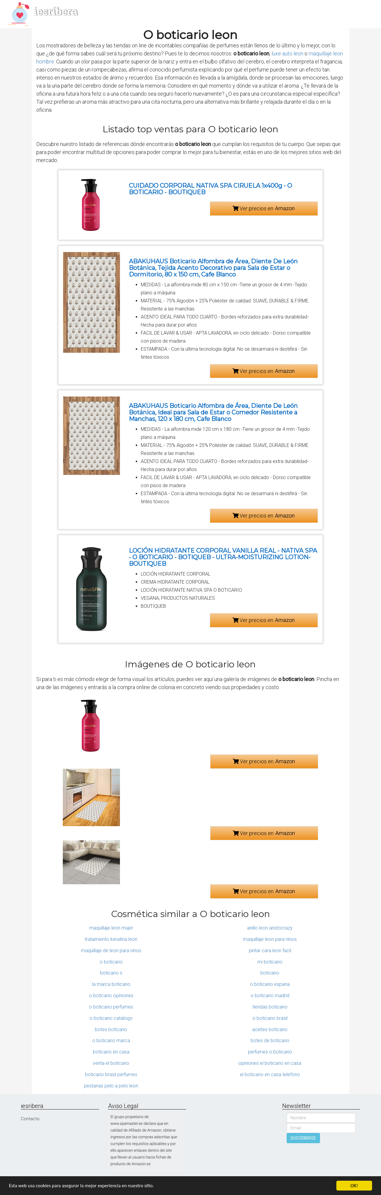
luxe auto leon (287, 53)
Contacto (30, 1118)
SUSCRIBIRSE (303, 1138)
